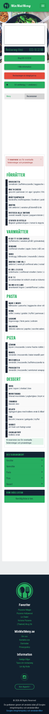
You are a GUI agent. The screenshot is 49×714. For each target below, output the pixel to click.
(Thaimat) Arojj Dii (24, 624)
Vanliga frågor (24, 659)
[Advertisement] (24, 129)
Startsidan (24, 643)
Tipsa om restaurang (24, 663)
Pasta (24, 472)
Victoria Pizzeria (24, 620)
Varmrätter (24, 466)
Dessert (24, 484)
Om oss (24, 636)
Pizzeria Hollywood (25, 613)
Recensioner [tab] (32, 96)
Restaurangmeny (15, 454)
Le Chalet (24, 617)
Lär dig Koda (24, 666)
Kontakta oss (24, 640)
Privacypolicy (24, 647)
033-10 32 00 (26, 58)
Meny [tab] (8, 96)
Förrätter (24, 460)
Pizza (24, 478)
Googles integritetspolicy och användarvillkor (24, 710)
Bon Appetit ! (24, 686)
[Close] (41, 159)
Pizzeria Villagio (24, 610)
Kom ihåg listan (14, 492)
